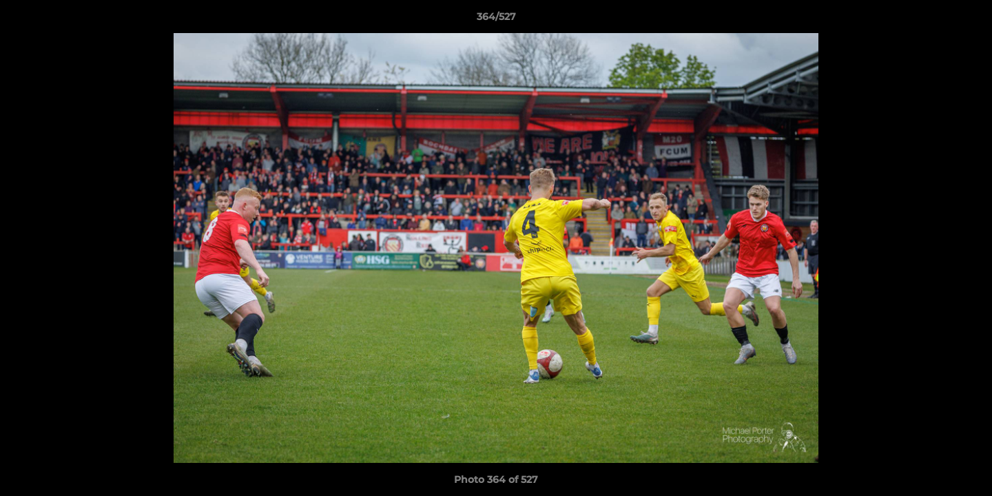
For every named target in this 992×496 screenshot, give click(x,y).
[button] (967, 20)
